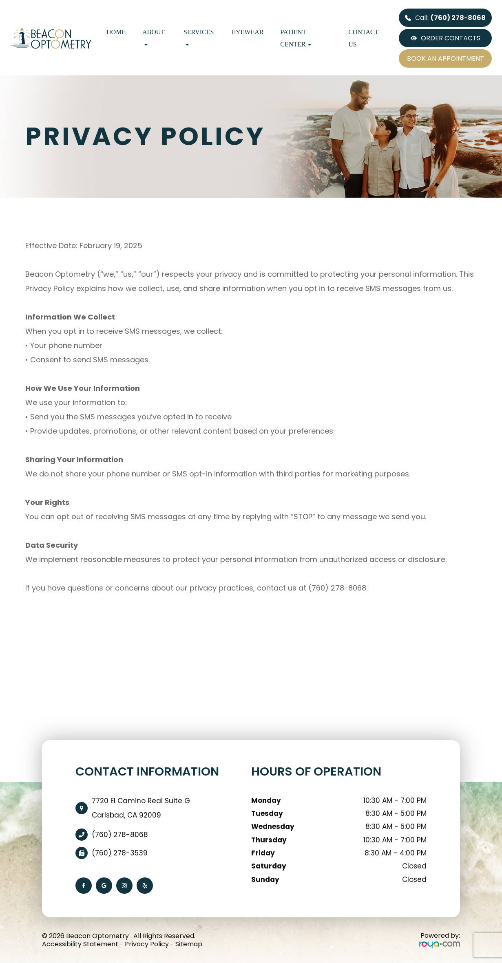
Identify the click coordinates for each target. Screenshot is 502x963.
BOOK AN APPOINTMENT (445, 58)
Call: (445, 17)
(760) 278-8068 (120, 835)
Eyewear (247, 32)
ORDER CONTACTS (445, 38)
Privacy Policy (147, 944)
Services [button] (199, 37)
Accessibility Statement (80, 944)
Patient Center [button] (295, 38)
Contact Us (363, 38)
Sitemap (188, 944)
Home (116, 32)
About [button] (153, 37)
